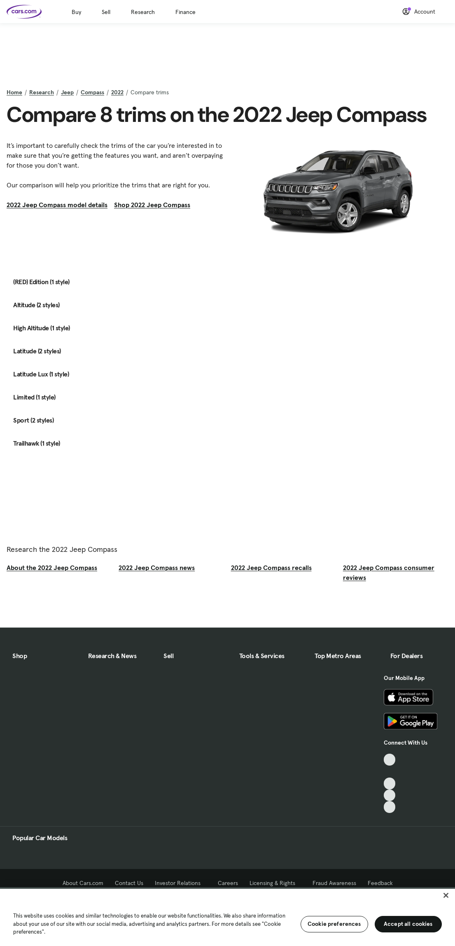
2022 (117, 92)
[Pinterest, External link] (390, 807)
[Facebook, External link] (390, 772)
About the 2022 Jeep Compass (52, 567)
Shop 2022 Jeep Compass (152, 205)
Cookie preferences (334, 923)
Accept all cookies (408, 923)
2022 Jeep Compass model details (57, 205)
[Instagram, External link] (390, 795)
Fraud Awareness (334, 883)
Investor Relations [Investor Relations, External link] (180, 883)
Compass (92, 92)
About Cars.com (83, 883)
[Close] (446, 895)
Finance (185, 12)
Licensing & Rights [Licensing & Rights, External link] (275, 883)
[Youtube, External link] (390, 784)
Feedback (380, 883)
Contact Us (129, 883)
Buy (76, 12)
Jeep (67, 92)
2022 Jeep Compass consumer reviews (388, 572)
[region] (227, 916)
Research (143, 12)
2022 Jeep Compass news (157, 567)
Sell (106, 12)
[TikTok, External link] (390, 760)
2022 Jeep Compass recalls (271, 567)
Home (14, 92)
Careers (228, 883)
